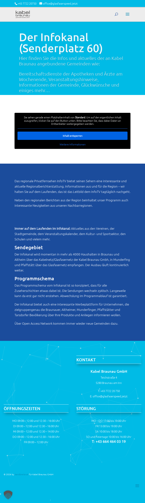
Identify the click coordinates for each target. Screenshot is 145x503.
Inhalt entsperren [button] (72, 135)
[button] (8, 495)
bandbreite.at (21, 474)
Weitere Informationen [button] (72, 144)
